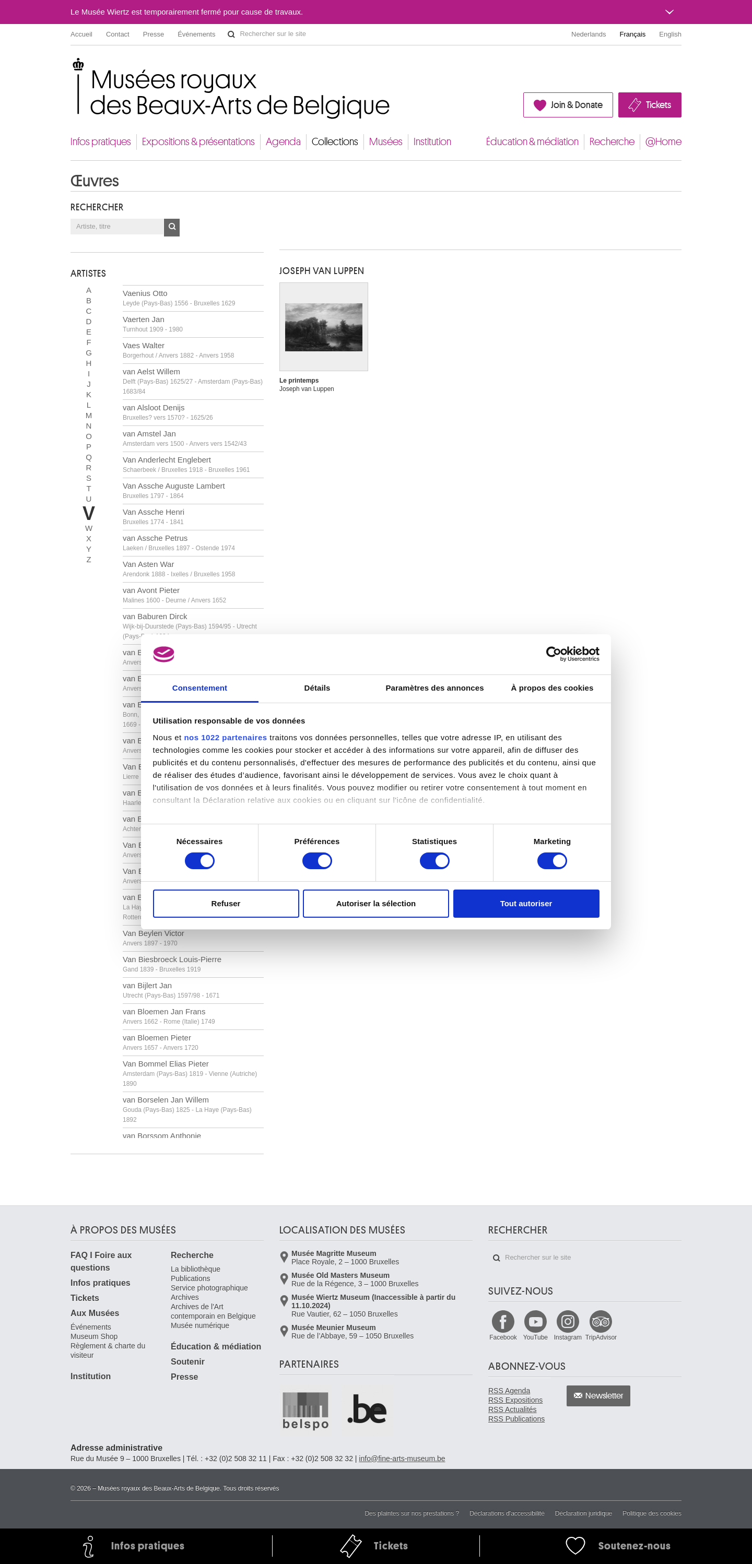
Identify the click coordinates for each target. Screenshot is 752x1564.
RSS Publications (516, 1419)
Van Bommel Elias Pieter (190, 1073)
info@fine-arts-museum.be (402, 1458)
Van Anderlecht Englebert (186, 464)
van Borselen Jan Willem (187, 1109)
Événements (196, 34)
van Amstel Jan (184, 438)
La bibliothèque (195, 1269)
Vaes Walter (178, 350)
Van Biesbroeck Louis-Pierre (172, 964)
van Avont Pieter (174, 595)
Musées (386, 141)
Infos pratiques (100, 141)
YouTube (535, 1337)
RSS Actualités (512, 1409)
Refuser (226, 903)
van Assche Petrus (179, 543)
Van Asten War (179, 569)
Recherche (612, 141)
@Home (663, 141)
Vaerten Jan (153, 324)
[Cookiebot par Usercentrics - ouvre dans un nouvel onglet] (554, 654)
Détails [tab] (317, 687)
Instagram (568, 1337)
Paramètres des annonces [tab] (434, 687)
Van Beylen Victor (153, 938)
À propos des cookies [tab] (552, 687)
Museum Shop (94, 1336)
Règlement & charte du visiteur (107, 1350)
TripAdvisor (601, 1337)
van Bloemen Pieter (160, 1042)
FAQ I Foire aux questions (101, 1261)
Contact (118, 34)
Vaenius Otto (179, 298)
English (670, 34)
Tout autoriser (526, 903)
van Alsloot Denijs (168, 412)
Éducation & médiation (532, 141)
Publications (190, 1278)
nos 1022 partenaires (225, 737)
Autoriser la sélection (376, 903)
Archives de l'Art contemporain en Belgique (213, 1311)
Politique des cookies (652, 1513)
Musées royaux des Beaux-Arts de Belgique (71, 67)
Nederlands (588, 34)
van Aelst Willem (193, 381)
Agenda (283, 141)
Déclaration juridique (583, 1513)
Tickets (658, 105)
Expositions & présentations (198, 141)
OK (172, 227)
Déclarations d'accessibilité (507, 1513)
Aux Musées (94, 1313)
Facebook (503, 1337)
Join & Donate (577, 105)
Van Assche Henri (153, 516)
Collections (335, 141)
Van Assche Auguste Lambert (174, 490)
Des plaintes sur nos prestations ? (412, 1513)
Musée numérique (200, 1325)
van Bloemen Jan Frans (169, 1016)
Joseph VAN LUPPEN (322, 271)
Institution (432, 141)
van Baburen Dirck (190, 626)
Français (633, 34)
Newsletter (604, 1396)
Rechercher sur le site (231, 34)
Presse (153, 34)
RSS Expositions (515, 1400)
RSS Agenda (509, 1391)
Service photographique (209, 1288)
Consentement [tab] (199, 687)
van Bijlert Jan (171, 990)
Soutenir (188, 1361)
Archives (185, 1297)
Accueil (81, 34)
